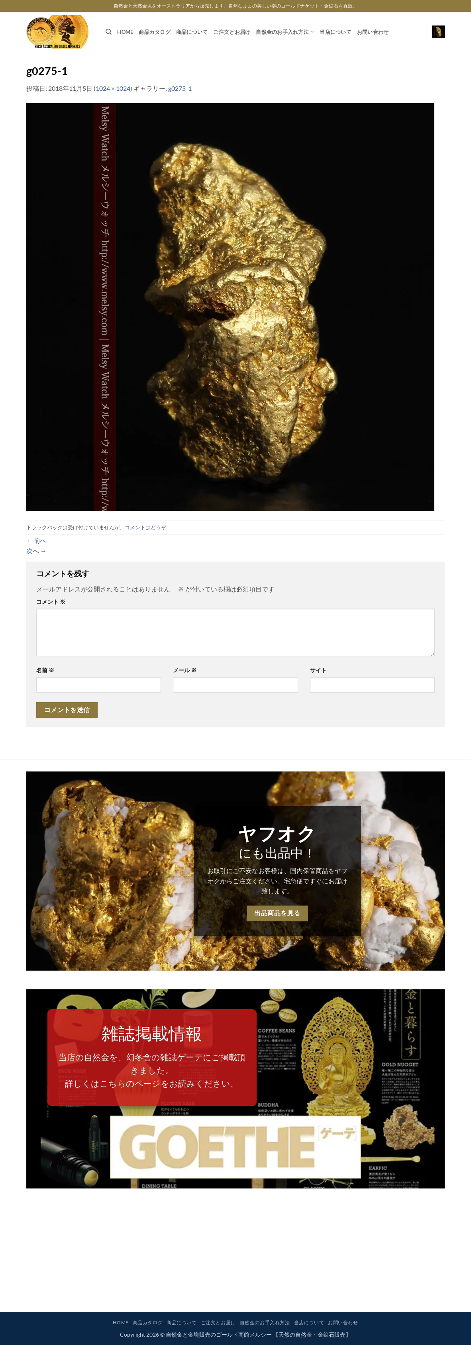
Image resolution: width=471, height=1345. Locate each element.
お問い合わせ (373, 32)
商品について (192, 32)
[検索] (109, 31)
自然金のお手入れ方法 (285, 31)
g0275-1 (180, 88)
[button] (438, 32)
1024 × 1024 (113, 88)
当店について (335, 32)
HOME (125, 32)
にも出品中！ (277, 852)
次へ (36, 550)
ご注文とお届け (231, 32)
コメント (50, 601)
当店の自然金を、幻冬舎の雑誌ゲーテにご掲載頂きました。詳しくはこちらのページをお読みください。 (152, 1070)
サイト (318, 670)
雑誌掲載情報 (152, 1033)
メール (184, 670)
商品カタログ (155, 32)
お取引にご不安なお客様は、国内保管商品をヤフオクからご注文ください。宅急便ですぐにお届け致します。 (277, 881)
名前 (45, 670)
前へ (36, 540)
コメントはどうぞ (145, 527)
